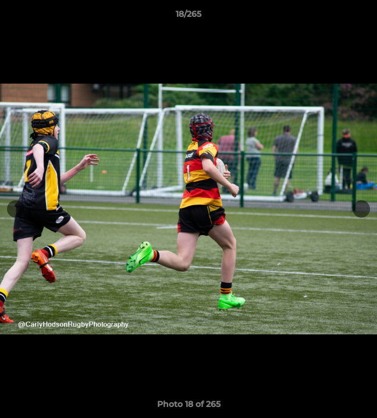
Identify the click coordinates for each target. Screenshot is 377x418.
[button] (363, 17)
